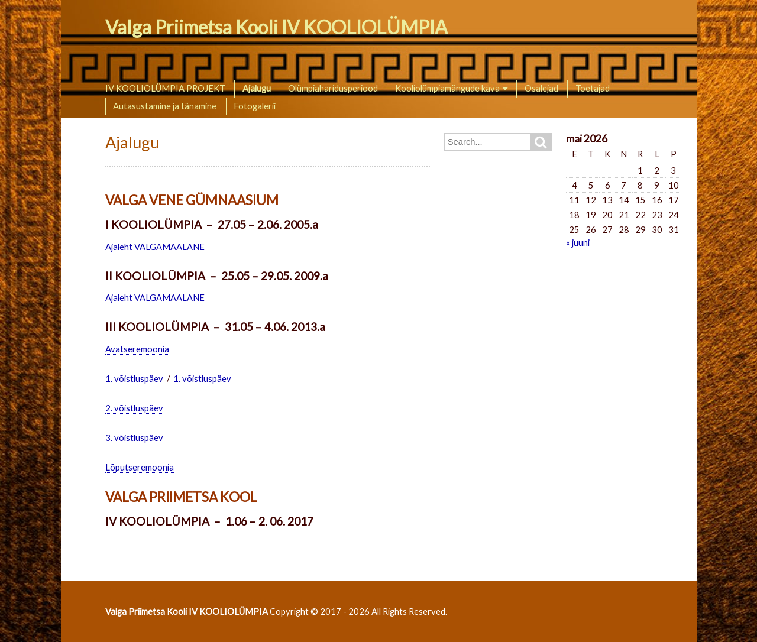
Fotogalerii (255, 105)
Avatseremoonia (137, 348)
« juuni (578, 242)
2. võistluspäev (134, 408)
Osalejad (541, 88)
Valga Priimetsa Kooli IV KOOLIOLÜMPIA (276, 26)
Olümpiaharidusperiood (333, 88)
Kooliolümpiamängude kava (447, 88)
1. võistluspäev (134, 378)
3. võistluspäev (134, 437)
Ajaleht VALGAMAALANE (155, 246)
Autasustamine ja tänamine (164, 105)
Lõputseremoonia (139, 467)
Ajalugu (256, 88)
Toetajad (592, 88)
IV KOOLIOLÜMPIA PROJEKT (165, 88)
